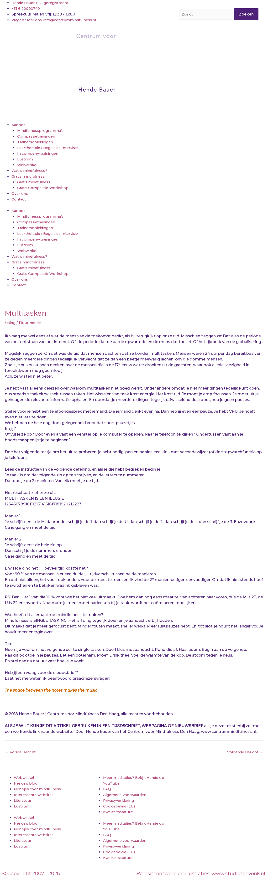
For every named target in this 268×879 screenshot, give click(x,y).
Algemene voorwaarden (126, 795)
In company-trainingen (39, 153)
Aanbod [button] (19, 125)
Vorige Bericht (21, 752)
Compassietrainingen (38, 136)
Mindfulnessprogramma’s (42, 130)
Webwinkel (28, 165)
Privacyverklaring (119, 801)
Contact (19, 199)
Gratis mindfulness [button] (29, 176)
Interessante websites (35, 795)
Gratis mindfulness (35, 182)
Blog (11, 322)
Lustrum (25, 159)
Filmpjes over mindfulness (39, 789)
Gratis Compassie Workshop (45, 187)
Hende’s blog (26, 784)
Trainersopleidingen (36, 142)
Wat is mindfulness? (31, 170)
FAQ (107, 789)
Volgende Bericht (244, 752)
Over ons (20, 193)
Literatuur (23, 801)
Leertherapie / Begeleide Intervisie (50, 147)
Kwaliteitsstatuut (120, 812)
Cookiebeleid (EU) (120, 807)
